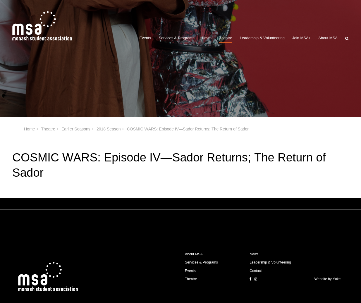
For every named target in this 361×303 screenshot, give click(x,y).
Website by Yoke (327, 279)
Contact (256, 271)
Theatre (225, 38)
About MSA (328, 38)
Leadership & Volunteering (262, 38)
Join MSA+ (301, 38)
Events (145, 38)
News (207, 38)
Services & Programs (176, 38)
